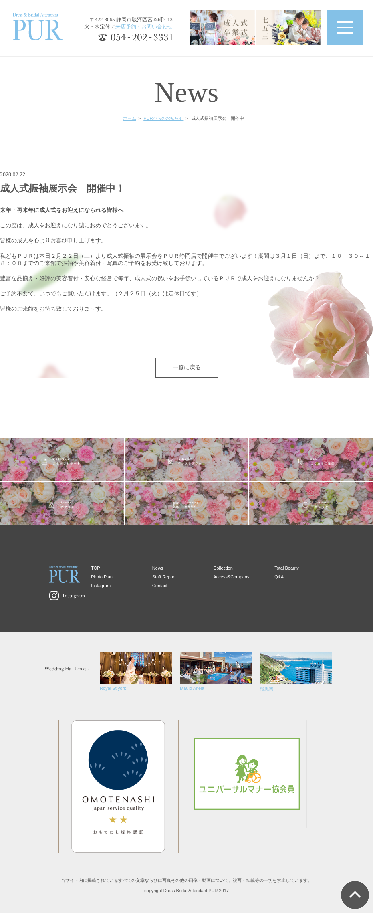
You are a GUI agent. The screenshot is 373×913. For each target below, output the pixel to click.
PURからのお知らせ (163, 118)
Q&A (279, 576)
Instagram (101, 585)
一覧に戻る (187, 367)
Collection (223, 568)
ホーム (129, 118)
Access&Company (232, 576)
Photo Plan (102, 576)
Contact (159, 585)
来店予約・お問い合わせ (144, 27)
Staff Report (164, 576)
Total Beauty (286, 568)
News (157, 568)
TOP (95, 568)
